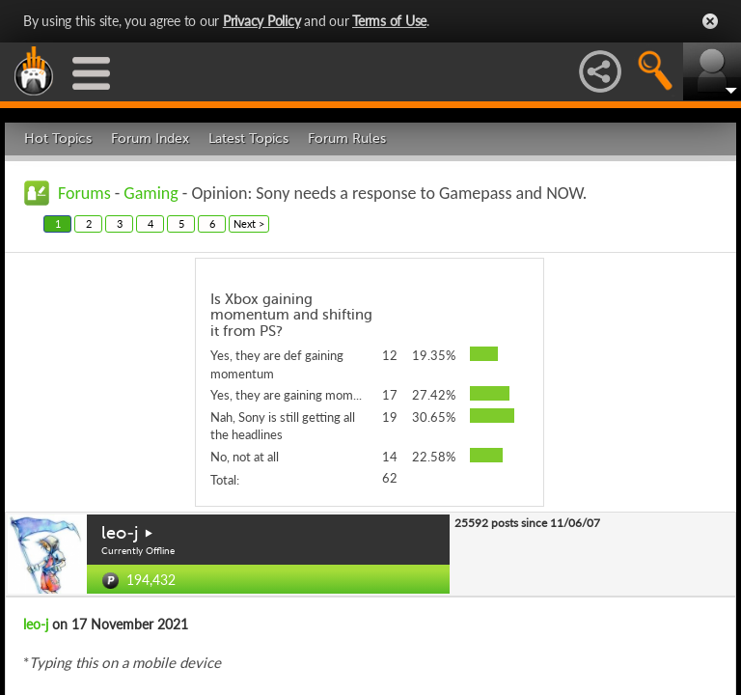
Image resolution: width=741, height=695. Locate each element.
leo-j (119, 533)
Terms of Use (389, 21)
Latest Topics (248, 138)
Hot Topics (58, 138)
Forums (84, 193)
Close (710, 21)
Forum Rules (347, 138)
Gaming (151, 193)
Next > (248, 223)
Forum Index (150, 138)
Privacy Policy (262, 21)
